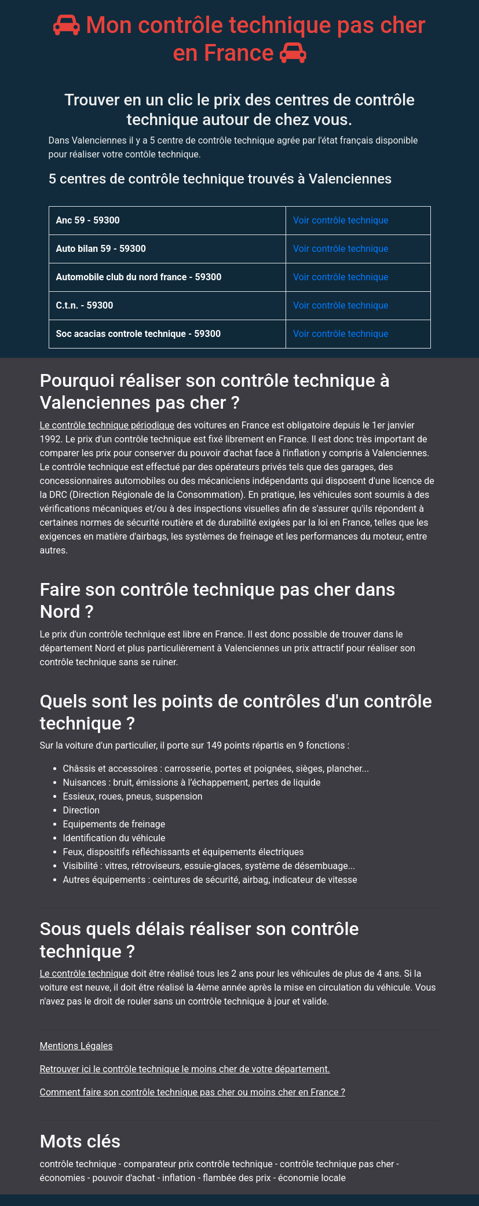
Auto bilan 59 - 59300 (101, 248)
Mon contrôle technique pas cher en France (239, 39)
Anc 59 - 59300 (88, 220)
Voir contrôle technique (341, 220)
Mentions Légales (76, 1045)
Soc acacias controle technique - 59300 (138, 333)
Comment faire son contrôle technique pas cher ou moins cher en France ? (193, 1092)
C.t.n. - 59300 (85, 305)
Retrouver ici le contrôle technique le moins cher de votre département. (185, 1069)
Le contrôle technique (84, 973)
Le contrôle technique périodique (107, 425)
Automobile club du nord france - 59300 (139, 277)
